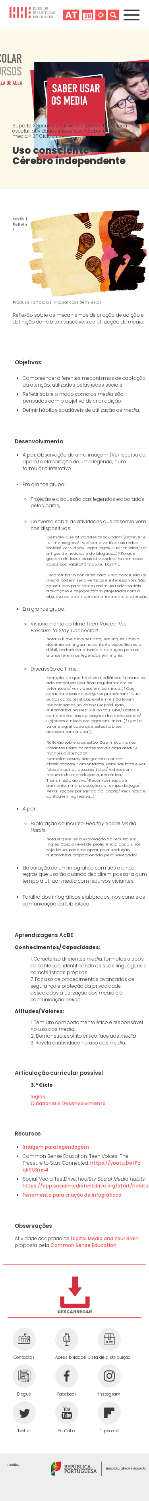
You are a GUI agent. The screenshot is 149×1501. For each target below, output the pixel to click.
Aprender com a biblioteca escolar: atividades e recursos (69, 128)
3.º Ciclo (42, 136)
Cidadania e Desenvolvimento (68, 1103)
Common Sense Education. (84, 1245)
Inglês (38, 1096)
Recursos (48, 125)
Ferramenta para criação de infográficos (72, 1194)
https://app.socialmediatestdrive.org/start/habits (85, 1185)
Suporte (22, 125)
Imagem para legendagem (56, 1147)
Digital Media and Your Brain (105, 1238)
